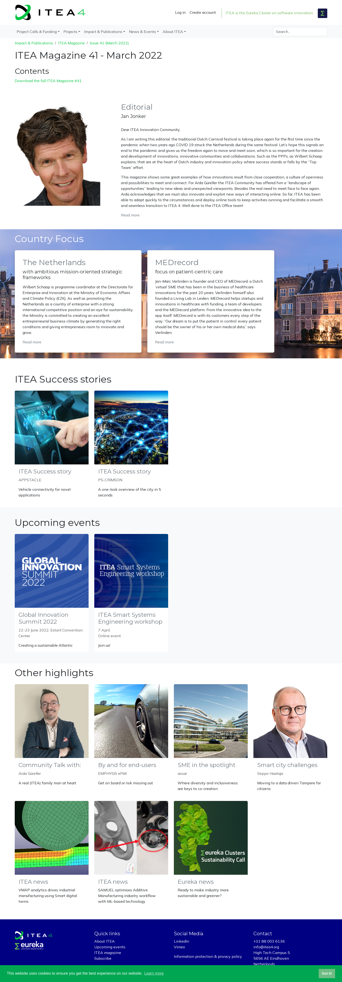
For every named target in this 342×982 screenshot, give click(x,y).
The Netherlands (54, 262)
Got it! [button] (327, 973)
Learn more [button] (154, 973)
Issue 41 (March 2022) (109, 43)
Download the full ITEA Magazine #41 (48, 80)
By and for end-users (127, 765)
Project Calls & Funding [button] (37, 31)
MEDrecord (177, 262)
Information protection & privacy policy (208, 956)
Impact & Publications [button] (103, 31)
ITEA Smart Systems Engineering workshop (130, 618)
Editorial (136, 107)
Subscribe (102, 958)
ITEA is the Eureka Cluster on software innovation (269, 12)
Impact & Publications (34, 43)
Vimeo (179, 947)
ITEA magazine (107, 952)
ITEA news (33, 881)
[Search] (300, 31)
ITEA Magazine (71, 43)
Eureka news (196, 881)
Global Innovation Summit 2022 (43, 618)
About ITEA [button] (173, 31)
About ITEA (104, 941)
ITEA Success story (45, 471)
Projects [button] (70, 31)
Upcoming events (109, 947)
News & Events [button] (142, 31)
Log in (180, 12)
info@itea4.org (266, 947)
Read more (130, 215)
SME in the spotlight (206, 765)
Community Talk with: (50, 765)
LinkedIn (181, 941)
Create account (203, 12)
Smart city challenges (287, 765)
